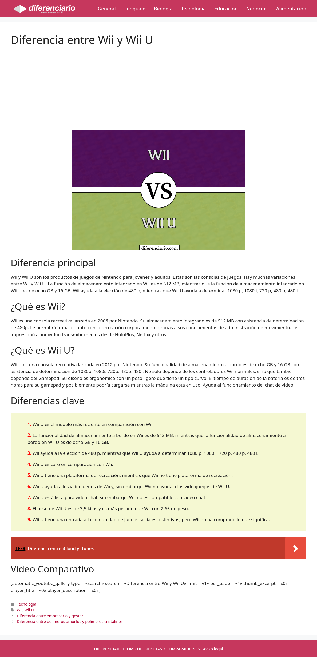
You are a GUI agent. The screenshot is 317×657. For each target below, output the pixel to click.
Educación (226, 8)
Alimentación (291, 8)
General (107, 8)
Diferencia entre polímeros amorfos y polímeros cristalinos (70, 621)
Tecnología (193, 8)
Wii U (29, 609)
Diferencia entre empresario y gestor (50, 615)
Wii (19, 609)
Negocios (257, 8)
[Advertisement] (158, 83)
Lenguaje (134, 8)
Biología (163, 8)
